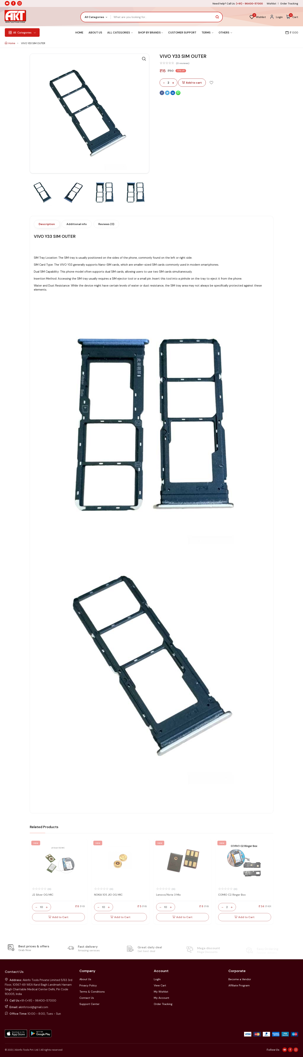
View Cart (160, 985)
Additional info (76, 224)
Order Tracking (289, 3)
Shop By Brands (150, 32)
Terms (207, 32)
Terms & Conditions (92, 991)
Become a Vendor (239, 979)
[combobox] (96, 17)
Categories (22, 32)
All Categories (120, 32)
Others (225, 32)
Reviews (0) (106, 224)
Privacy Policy (88, 985)
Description (47, 224)
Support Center (89, 1004)
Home (79, 32)
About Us (95, 32)
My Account (161, 998)
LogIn (157, 979)
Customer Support (182, 32)
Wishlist (271, 3)
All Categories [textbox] (94, 17)
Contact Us (86, 998)
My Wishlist (161, 991)
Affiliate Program (239, 985)
